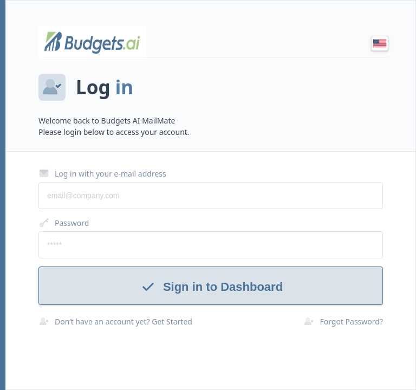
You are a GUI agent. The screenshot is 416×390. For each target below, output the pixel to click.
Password (63, 222)
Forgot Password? (343, 321)
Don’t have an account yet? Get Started (115, 321)
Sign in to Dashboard (211, 286)
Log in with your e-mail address (102, 173)
